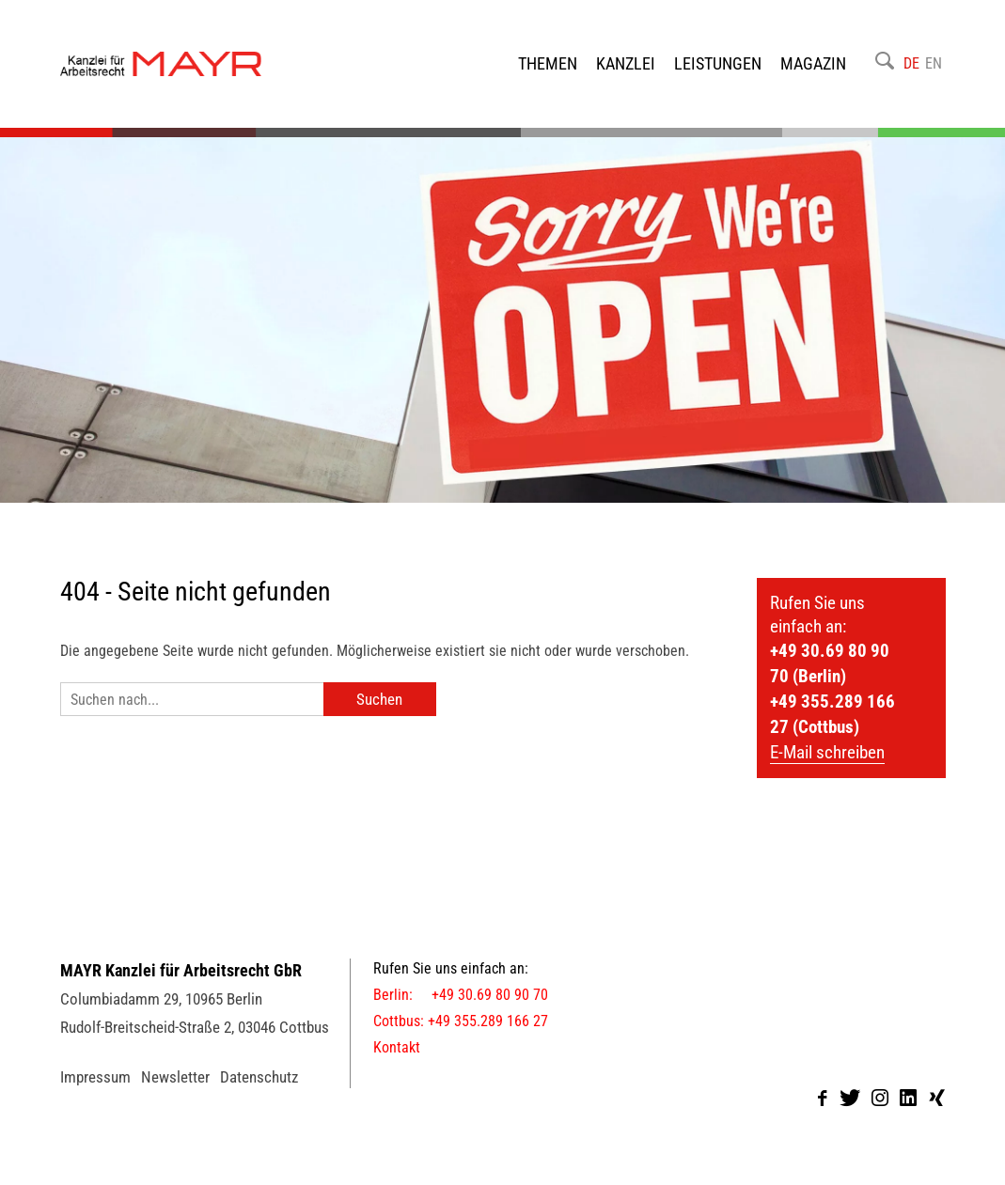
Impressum (95, 1077)
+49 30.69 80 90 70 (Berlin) (829, 663)
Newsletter (175, 1077)
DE (911, 63)
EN (933, 63)
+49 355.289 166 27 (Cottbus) (832, 714)
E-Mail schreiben (827, 752)
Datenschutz (259, 1077)
